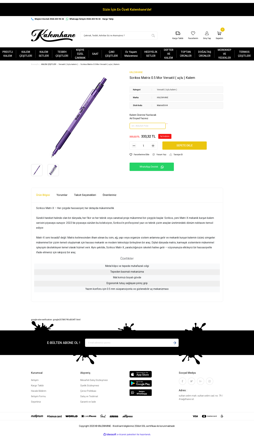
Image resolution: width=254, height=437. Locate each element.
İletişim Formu (38, 396)
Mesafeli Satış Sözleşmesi (94, 380)
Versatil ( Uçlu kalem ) (167, 90)
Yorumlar (61, 195)
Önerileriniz (109, 195)
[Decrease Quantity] (134, 146)
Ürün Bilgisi (43, 195)
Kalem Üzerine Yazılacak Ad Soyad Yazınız (143, 117)
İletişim (35, 380)
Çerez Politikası (88, 391)
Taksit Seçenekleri (85, 195)
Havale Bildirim (38, 391)
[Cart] (219, 35)
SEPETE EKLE (185, 145)
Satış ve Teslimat (89, 396)
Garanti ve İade (88, 402)
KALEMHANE (136, 72)
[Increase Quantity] (153, 146)
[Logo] (53, 36)
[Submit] (175, 343)
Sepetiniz (36, 402)
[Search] (118, 35)
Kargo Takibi (37, 386)
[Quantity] (143, 146)
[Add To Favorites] (139, 154)
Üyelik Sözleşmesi (89, 386)
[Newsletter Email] (132, 343)
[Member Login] (207, 35)
